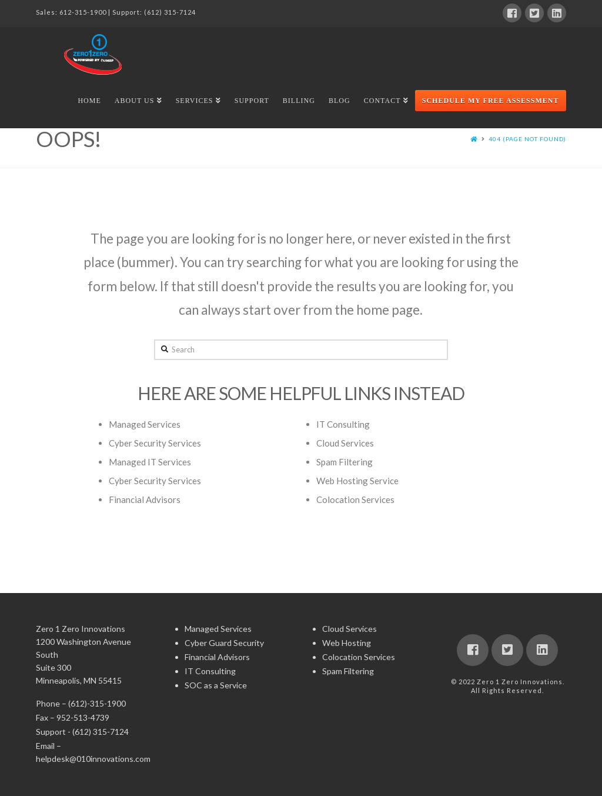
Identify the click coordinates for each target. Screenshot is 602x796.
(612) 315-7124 (170, 12)
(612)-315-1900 (97, 703)
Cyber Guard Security (224, 643)
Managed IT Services (150, 462)
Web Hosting (346, 643)
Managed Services (144, 424)
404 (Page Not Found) (527, 138)
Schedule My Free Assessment (490, 100)
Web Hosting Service (357, 480)
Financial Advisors (144, 499)
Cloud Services (345, 443)
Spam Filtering (344, 462)
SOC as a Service (216, 685)
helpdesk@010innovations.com (93, 759)
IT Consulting (343, 424)
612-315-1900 (82, 12)
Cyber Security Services (155, 443)
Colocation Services (355, 499)
